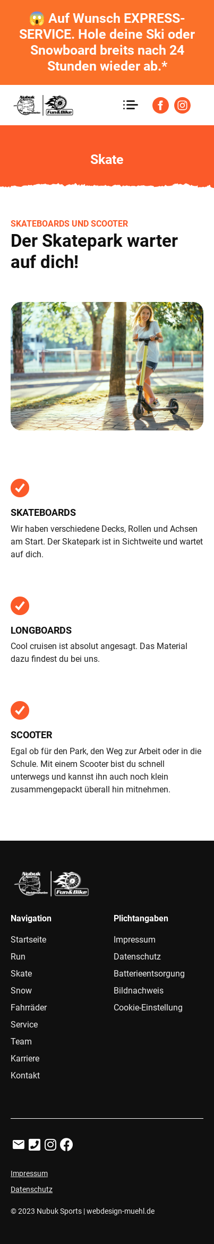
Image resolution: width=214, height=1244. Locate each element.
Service (24, 1025)
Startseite (28, 940)
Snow (21, 991)
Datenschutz (137, 957)
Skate (21, 974)
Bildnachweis (139, 991)
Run (18, 957)
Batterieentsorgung (149, 974)
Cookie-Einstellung (148, 1008)
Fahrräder (29, 1008)
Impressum (135, 940)
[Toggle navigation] (130, 105)
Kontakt (25, 1075)
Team (21, 1041)
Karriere (25, 1058)
